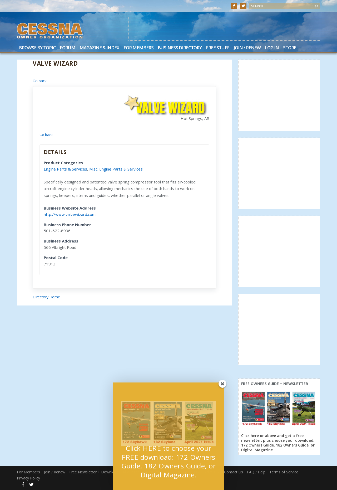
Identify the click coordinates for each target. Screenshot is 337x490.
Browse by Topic (37, 48)
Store (289, 48)
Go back (40, 80)
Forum (67, 48)
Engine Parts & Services (65, 169)
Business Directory (180, 48)
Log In (272, 48)
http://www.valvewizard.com (70, 214)
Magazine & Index (99, 48)
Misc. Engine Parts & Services (116, 169)
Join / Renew (247, 48)
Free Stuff (217, 48)
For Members (138, 48)
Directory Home (46, 296)
